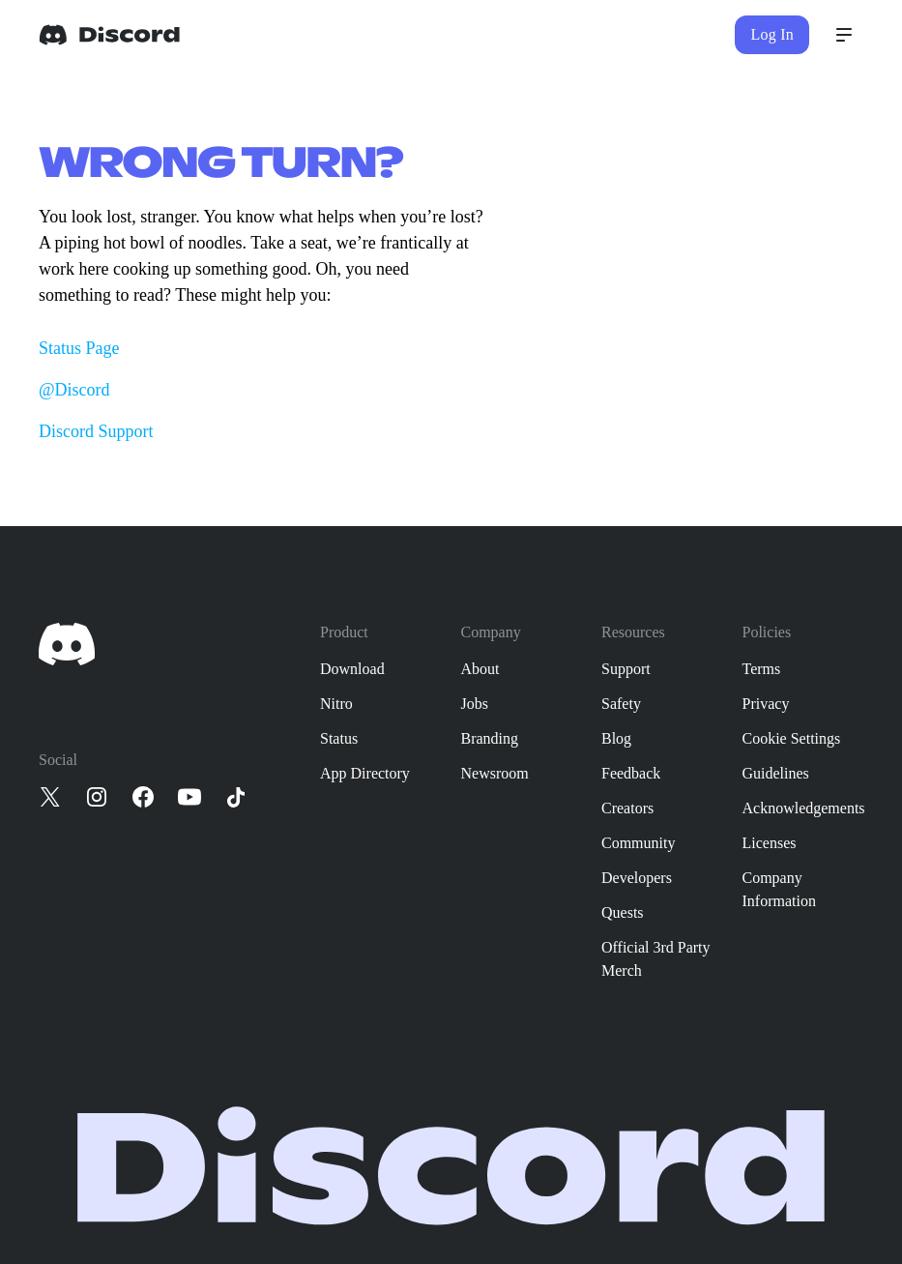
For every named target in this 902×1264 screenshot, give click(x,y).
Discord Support (96, 431)
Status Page (79, 348)
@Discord (74, 389)
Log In (772, 34)
